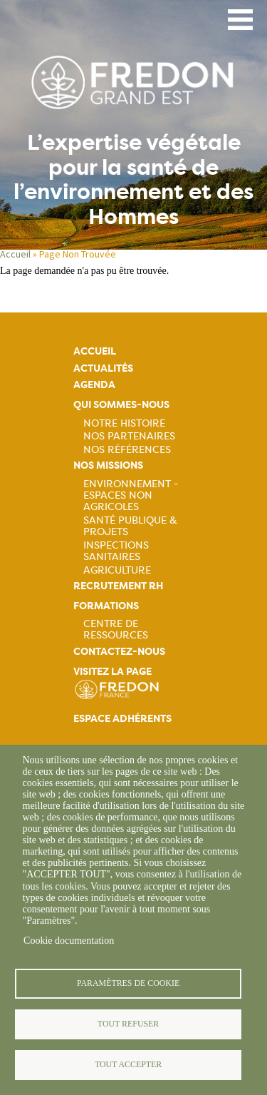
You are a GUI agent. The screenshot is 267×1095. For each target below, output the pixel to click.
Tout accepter (128, 1064)
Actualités (103, 368)
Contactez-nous (119, 651)
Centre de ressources (115, 629)
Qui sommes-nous (121, 405)
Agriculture (117, 570)
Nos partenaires (129, 435)
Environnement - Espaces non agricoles (131, 495)
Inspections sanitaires (116, 551)
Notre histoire (124, 423)
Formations (106, 606)
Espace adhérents (122, 718)
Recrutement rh (118, 586)
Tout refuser (128, 1024)
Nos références (127, 449)
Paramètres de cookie (128, 983)
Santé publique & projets (130, 526)
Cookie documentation (68, 940)
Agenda (94, 385)
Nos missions (108, 465)
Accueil (15, 254)
